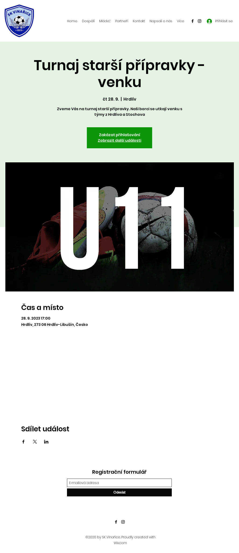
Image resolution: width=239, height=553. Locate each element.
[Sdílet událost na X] (35, 442)
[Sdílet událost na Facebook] (23, 442)
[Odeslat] (119, 492)
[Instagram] (199, 21)
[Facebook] (192, 21)
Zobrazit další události (119, 140)
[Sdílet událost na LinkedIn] (46, 442)
